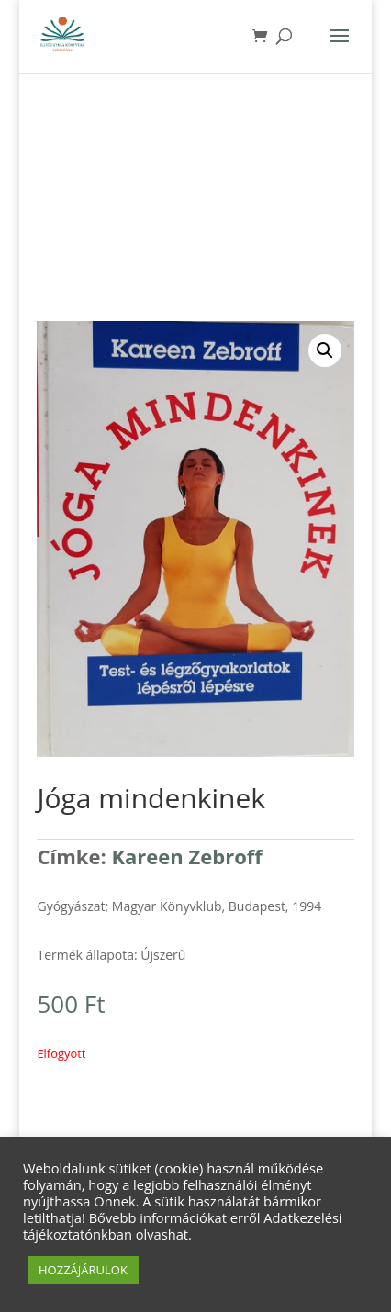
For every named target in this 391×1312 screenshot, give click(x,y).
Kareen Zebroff (186, 856)
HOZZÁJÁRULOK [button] (83, 1270)
